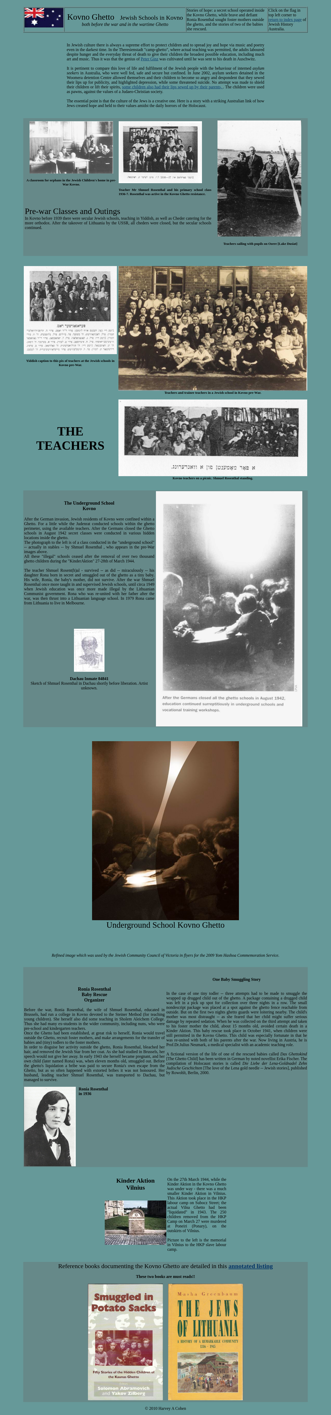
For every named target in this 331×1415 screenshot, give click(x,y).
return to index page (285, 19)
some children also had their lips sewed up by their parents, (172, 87)
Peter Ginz (149, 59)
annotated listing (251, 1266)
